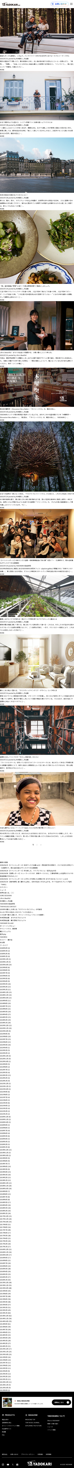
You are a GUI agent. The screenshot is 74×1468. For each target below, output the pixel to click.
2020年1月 (3, 1147)
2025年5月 (3, 978)
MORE (2, 69)
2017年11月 (4, 1219)
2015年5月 (3, 1302)
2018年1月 (3, 1213)
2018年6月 (3, 1199)
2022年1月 (3, 1080)
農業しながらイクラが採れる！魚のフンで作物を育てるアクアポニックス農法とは (28, 619)
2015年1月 (3, 1313)
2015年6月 (3, 1299)
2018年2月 (3, 1210)
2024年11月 (4, 995)
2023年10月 (4, 1031)
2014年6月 (3, 1332)
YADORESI (3, 937)
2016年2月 (3, 1277)
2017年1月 (3, 1246)
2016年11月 (4, 1252)
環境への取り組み (52, 1424)
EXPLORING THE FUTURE (33, 1426)
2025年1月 (3, 989)
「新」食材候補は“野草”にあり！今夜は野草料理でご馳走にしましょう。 (25, 286)
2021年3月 (3, 1108)
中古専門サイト (6, 1429)
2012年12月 (4, 1382)
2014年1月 (3, 1346)
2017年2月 (3, 1244)
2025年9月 (3, 967)
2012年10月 (4, 1387)
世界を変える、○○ (7, 893)
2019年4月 (3, 1172)
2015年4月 (3, 1304)
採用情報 (48, 1454)
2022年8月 (3, 1067)
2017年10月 (4, 1222)
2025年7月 (3, 973)
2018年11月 (4, 1186)
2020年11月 (4, 1119)
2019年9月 (3, 1158)
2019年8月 (3, 1161)
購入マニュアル (5, 931)
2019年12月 (4, 1150)
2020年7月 (3, 1130)
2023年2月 (3, 1053)
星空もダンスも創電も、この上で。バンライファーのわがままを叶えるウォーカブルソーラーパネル (34, 56)
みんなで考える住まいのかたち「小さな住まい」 (17, 912)
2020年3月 (3, 1141)
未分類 (2, 942)
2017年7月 (3, 1230)
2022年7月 (3, 1069)
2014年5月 (3, 1335)
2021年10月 (4, 1089)
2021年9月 (3, 1092)
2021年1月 (3, 1114)
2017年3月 (3, 1241)
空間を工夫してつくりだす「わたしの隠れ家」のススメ (19, 757)
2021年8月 (3, 1094)
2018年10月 (4, 1188)
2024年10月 (4, 998)
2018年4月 (3, 1205)
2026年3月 (3, 951)
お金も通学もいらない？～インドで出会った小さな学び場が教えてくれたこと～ (27, 828)
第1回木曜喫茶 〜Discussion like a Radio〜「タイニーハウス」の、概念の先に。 (28, 409)
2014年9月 (3, 1324)
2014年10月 (4, 1321)
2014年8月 (3, 1327)
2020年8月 (3, 1128)
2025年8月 (3, 970)
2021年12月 (4, 1083)
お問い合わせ (14, 1454)
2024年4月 (3, 1014)
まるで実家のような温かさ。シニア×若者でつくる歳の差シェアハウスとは (26, 122)
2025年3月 (3, 984)
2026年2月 (3, 953)
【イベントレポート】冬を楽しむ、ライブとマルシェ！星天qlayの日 (32, 870)
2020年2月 (3, 1144)
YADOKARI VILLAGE (6, 923)
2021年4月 (3, 1105)
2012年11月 (4, 1385)
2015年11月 (4, 1285)
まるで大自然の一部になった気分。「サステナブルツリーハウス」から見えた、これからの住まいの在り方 (37, 494)
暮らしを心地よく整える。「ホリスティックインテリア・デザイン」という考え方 (28, 690)
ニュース (3, 890)
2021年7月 (3, 1097)
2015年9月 (3, 1291)
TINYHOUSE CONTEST (8, 906)
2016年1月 (3, 1280)
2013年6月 (3, 1365)
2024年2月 (3, 1020)
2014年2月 (3, 1343)
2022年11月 (4, 1058)
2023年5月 (3, 1045)
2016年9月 (3, 1257)
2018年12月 (4, 1183)
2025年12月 (4, 959)
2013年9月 (3, 1357)
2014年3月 (3, 1340)
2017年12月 (4, 1216)
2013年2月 (3, 1376)
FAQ (3, 1435)
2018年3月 (3, 1208)
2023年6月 (3, 1042)
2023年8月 (3, 1036)
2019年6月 (3, 1166)
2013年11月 (4, 1351)
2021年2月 (3, 1111)
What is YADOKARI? (53, 1421)
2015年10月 (4, 1288)
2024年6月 (3, 1009)
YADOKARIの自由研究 (7, 904)
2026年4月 (3, 948)
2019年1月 (3, 1180)
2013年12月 (4, 1349)
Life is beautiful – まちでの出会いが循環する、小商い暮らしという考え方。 (26, 352)
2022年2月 (3, 1078)
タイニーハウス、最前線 (8, 928)
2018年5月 (3, 1202)
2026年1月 (3, 956)
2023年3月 (3, 1050)
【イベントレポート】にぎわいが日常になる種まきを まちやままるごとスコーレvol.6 (38, 879)
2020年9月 (3, 1125)
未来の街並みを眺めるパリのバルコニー (14, 195)
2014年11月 (4, 1318)
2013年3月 (3, 1374)
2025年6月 (3, 975)
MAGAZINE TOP (30, 1419)
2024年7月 (3, 1006)
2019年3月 (3, 1174)
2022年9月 (3, 1064)
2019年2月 (3, 1177)
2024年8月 (3, 1003)
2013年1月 (3, 1379)
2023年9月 (3, 1034)
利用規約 (40, 1454)
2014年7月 (3, 1329)
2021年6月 (3, 1100)
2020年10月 (4, 1122)
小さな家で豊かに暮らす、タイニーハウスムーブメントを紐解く (22, 915)
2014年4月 (3, 1338)
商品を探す (5, 1419)
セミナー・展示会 (6, 940)
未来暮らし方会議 (6, 901)
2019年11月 (4, 1152)
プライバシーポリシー (28, 1454)
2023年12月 (4, 1025)
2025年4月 (3, 981)
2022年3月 (3, 1075)
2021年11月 (4, 1086)
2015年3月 (3, 1307)
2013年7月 (3, 1362)
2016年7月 (3, 1263)
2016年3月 (3, 1274)
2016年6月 (3, 1266)
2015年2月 (3, 1310)
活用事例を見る (6, 1423)
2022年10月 (4, 1061)
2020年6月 (3, 1133)
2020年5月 (3, 1136)
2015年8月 (3, 1293)
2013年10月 (4, 1354)
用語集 (4, 1432)
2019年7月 (3, 1163)
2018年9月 (3, 1191)
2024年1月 (3, 1022)
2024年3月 (3, 1017)
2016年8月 (3, 1260)
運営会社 (4, 1454)
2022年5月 (3, 1072)
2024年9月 (3, 1000)
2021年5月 (3, 1103)
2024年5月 (3, 1011)
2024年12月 (4, 992)
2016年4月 (3, 1271)
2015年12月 (4, 1282)
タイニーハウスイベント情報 (10, 1426)
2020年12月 (4, 1116)
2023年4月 (3, 1047)
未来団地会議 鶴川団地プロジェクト (13, 920)
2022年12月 (4, 1056)
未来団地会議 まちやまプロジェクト (13, 917)
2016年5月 (3, 1268)
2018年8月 (3, 1194)
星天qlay (3, 934)
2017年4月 (3, 1238)
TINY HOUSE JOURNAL (32, 1423)
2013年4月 (3, 1371)
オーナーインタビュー (7, 926)
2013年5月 (3, 1368)
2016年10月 (4, 1255)
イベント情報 (51, 1430)
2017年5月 (3, 1235)
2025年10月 (4, 964)
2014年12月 (4, 1315)
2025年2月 (3, 987)
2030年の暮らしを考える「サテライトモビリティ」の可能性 (21, 909)
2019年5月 (3, 1169)
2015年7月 (3, 1296)
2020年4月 (3, 1139)
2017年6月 (3, 1233)
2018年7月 (3, 1197)
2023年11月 (4, 1028)
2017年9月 (3, 1224)
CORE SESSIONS (6, 895)
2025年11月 (4, 962)
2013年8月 (3, 1360)
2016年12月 (4, 1249)
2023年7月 (3, 1039)
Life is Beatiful (5, 898)
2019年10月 (4, 1155)
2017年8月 (3, 1227)
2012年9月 (3, 1390)
